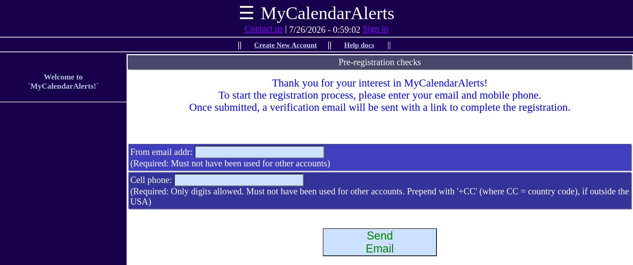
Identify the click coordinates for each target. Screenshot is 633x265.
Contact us (264, 28)
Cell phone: (151, 180)
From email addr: (161, 152)
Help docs (359, 45)
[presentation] (380, 127)
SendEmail (380, 242)
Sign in (375, 28)
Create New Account (285, 45)
